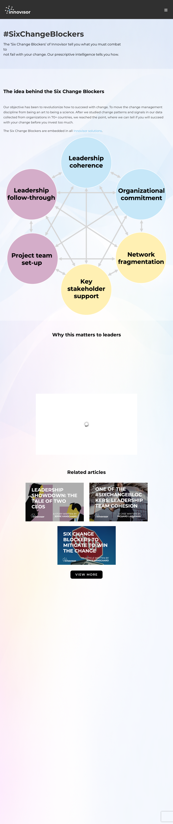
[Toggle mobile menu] (166, 10)
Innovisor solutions (87, 131)
